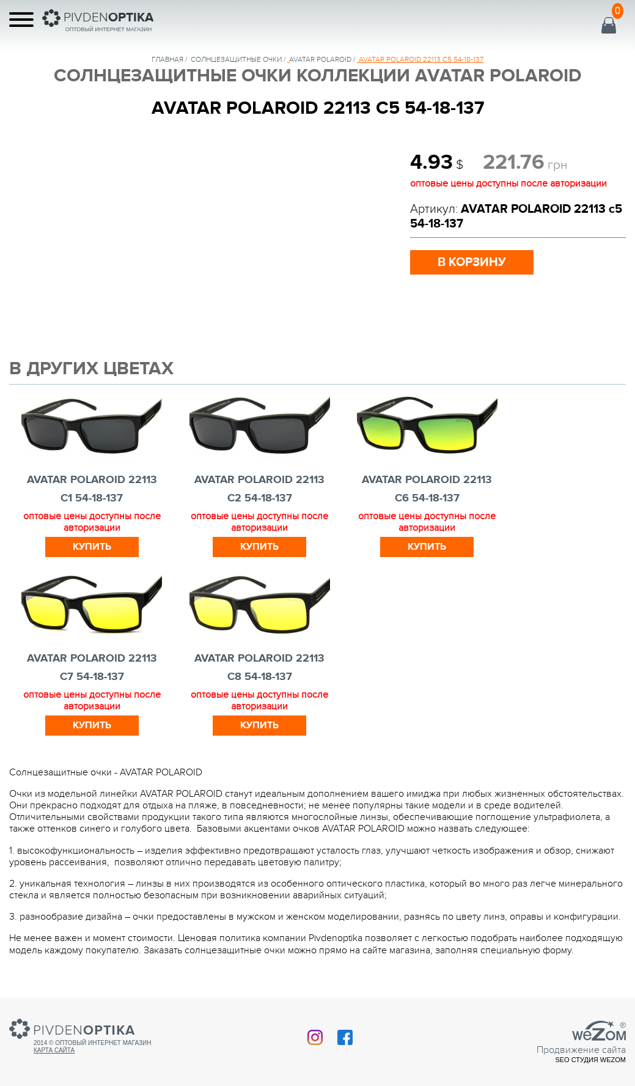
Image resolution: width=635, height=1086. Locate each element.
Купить (92, 547)
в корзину (472, 262)
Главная (167, 59)
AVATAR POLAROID (320, 59)
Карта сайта (54, 1050)
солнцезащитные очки (236, 59)
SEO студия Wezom (590, 1059)
